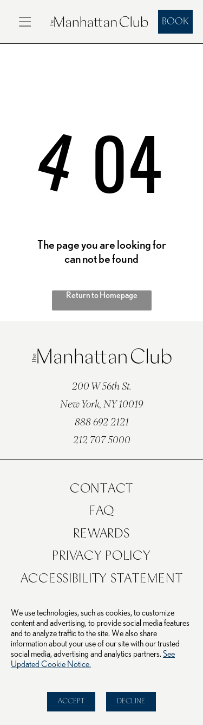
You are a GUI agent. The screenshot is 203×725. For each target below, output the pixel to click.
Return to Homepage (101, 295)
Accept (71, 701)
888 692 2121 (102, 423)
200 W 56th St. (102, 387)
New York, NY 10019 (101, 405)
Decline (131, 701)
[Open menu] (25, 22)
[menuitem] (101, 489)
